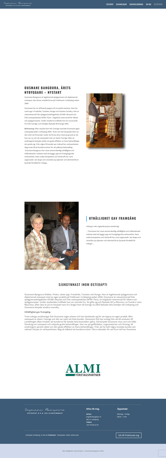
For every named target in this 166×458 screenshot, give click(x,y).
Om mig (148, 5)
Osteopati (109, 5)
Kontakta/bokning (136, 5)
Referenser (158, 5)
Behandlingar (121, 5)
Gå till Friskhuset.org (128, 435)
